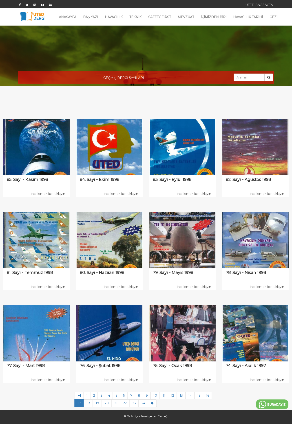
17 (79, 403)
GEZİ (273, 17)
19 (97, 403)
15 (198, 396)
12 (172, 396)
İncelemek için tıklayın (48, 194)
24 (143, 403)
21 (115, 403)
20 (107, 403)
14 (190, 396)
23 (134, 403)
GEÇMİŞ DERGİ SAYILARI (123, 78)
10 (155, 396)
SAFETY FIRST (159, 17)
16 (207, 396)
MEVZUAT (186, 17)
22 (125, 403)
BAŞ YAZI (90, 17)
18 (88, 403)
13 (181, 396)
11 (164, 396)
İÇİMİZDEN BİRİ (213, 17)
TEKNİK (135, 17)
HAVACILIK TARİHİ (248, 17)
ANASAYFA (67, 17)
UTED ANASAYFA (259, 5)
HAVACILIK (114, 17)
